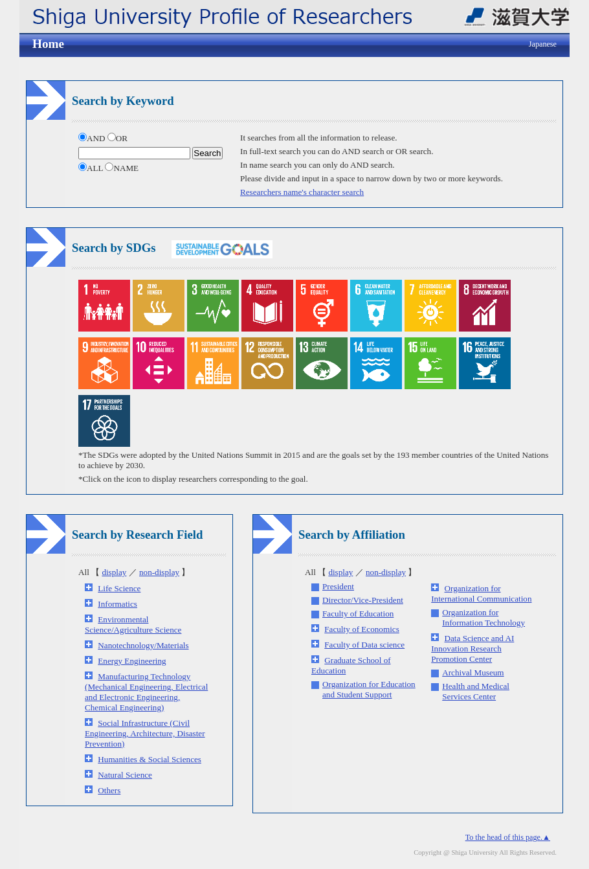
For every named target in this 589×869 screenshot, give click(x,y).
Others (109, 790)
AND (92, 138)
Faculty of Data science (364, 644)
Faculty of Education (358, 613)
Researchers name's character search (302, 192)
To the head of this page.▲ (507, 837)
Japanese (543, 44)
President (338, 586)
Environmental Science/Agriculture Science (133, 625)
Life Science (119, 588)
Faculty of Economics (361, 629)
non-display (159, 572)
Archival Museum (473, 672)
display (114, 572)
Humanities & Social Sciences (149, 759)
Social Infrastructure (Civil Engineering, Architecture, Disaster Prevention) (145, 733)
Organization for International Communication (481, 593)
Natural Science (125, 775)
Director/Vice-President (362, 600)
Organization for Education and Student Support (369, 689)
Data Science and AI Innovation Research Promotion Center (472, 648)
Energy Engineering (132, 661)
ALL (91, 168)
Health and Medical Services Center (475, 691)
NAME (122, 168)
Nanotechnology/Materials (143, 645)
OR (117, 138)
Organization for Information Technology (483, 617)
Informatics (117, 604)
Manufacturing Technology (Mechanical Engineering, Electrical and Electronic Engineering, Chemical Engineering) (146, 692)
